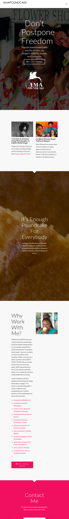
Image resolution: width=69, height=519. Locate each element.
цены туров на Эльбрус (22, 447)
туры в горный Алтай (23, 154)
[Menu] (67, 4)
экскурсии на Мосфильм (22, 400)
